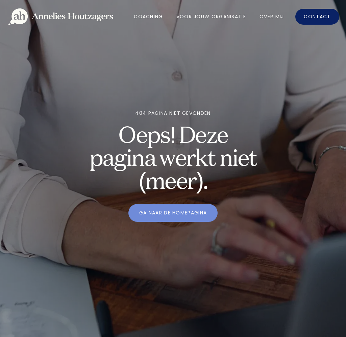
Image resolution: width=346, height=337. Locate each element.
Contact (317, 16)
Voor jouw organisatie (211, 16)
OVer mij (272, 16)
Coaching (148, 16)
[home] (61, 17)
